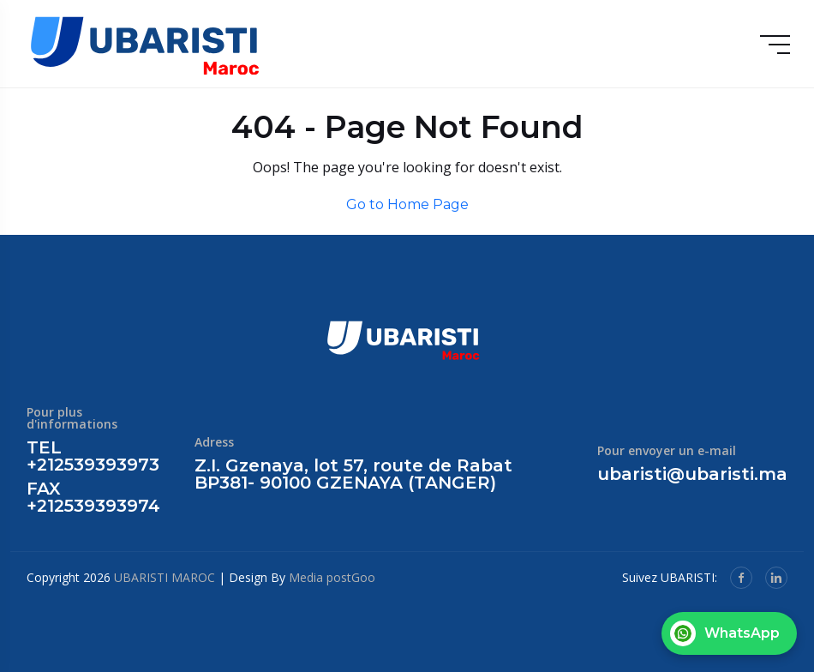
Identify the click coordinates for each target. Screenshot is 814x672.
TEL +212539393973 (93, 456)
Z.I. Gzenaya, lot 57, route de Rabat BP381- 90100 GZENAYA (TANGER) (353, 474)
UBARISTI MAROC (164, 577)
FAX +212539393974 (93, 497)
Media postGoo (332, 577)
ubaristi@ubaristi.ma (692, 474)
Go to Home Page (407, 204)
